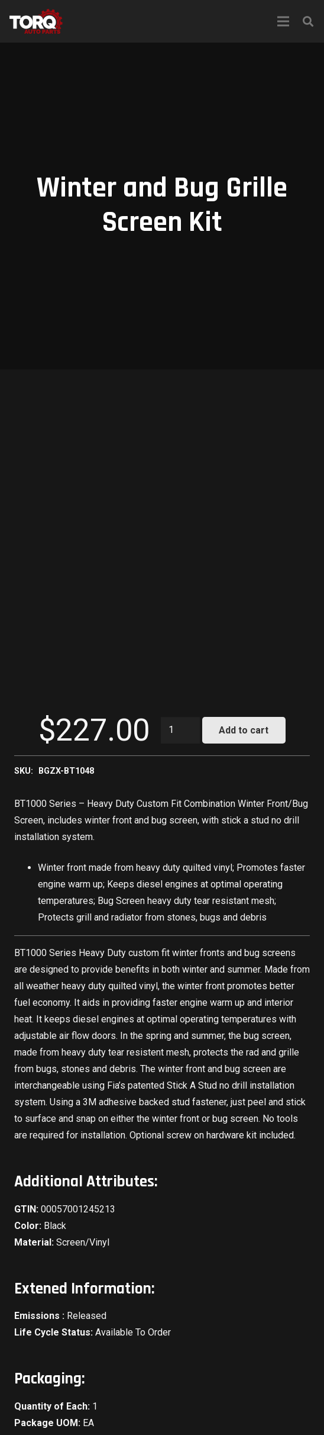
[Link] (36, 21)
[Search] (308, 21)
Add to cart (243, 730)
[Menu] (283, 21)
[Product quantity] (180, 730)
